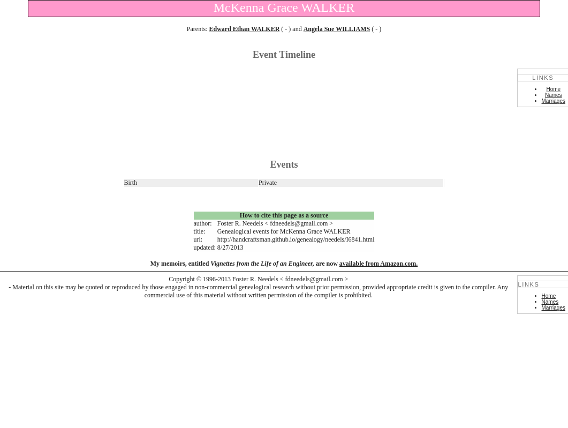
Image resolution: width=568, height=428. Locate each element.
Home (553, 89)
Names (553, 95)
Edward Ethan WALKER (244, 29)
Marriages (553, 101)
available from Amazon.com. (378, 263)
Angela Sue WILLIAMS (337, 29)
